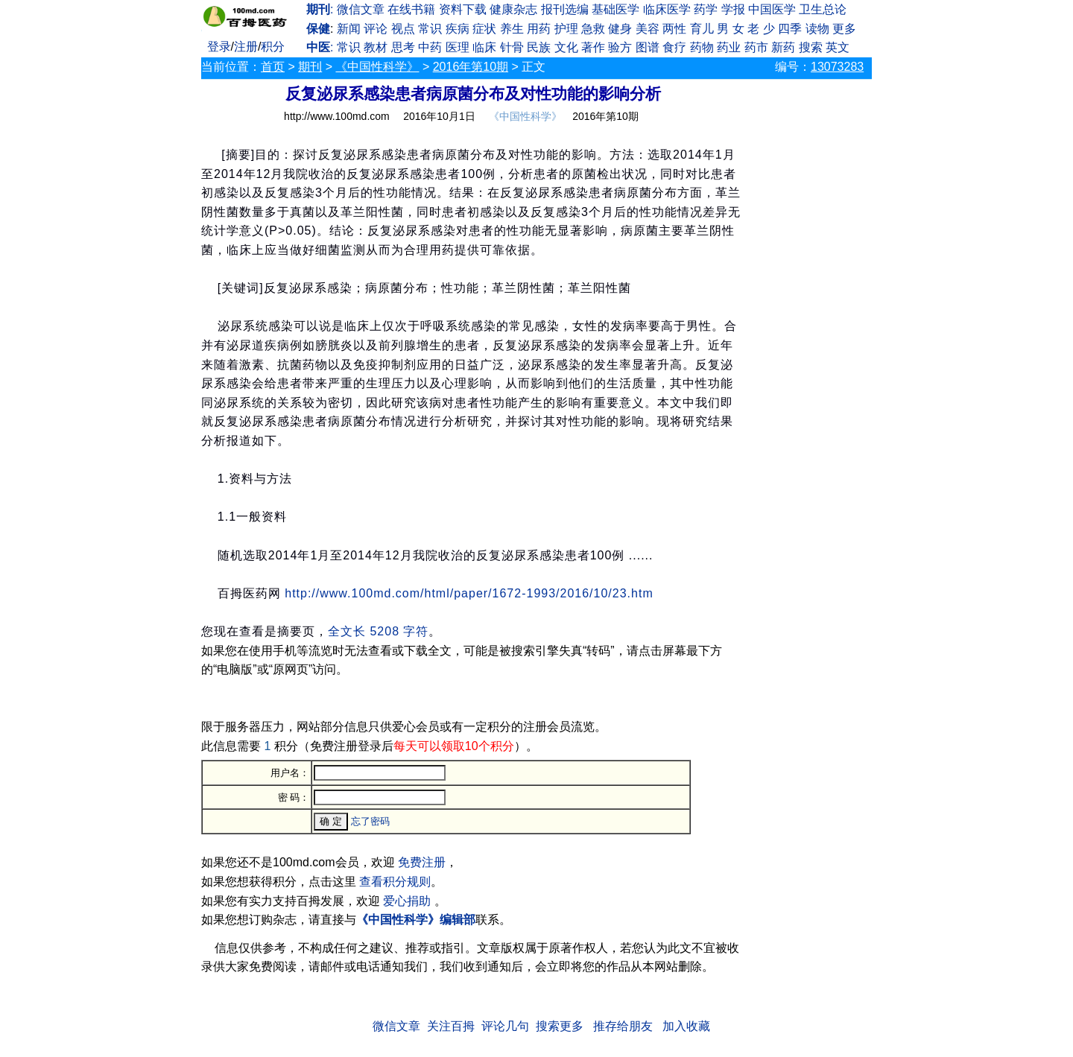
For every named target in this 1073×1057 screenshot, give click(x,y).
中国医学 (772, 9)
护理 (566, 28)
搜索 (811, 47)
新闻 (349, 28)
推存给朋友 (623, 1026)
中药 (430, 47)
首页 (273, 66)
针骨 (512, 47)
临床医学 (667, 9)
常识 (430, 28)
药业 (729, 47)
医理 (457, 47)
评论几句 (505, 1026)
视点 (403, 28)
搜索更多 (559, 1026)
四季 (790, 28)
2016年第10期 (470, 66)
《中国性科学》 (377, 66)
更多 (844, 28)
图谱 (647, 47)
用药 (539, 28)
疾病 (457, 28)
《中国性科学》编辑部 (415, 919)
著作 (593, 47)
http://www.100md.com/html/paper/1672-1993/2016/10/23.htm (469, 593)
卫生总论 (822, 9)
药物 (702, 47)
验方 (620, 47)
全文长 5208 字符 (378, 631)
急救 (593, 28)
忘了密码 (370, 821)
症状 (484, 28)
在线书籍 (411, 9)
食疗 (674, 47)
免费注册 (422, 862)
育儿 (702, 28)
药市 (756, 47)
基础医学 (615, 9)
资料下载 (463, 9)
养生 (512, 28)
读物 (817, 28)
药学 (706, 9)
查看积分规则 (395, 881)
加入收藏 (686, 1026)
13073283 (837, 66)
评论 (375, 28)
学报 (733, 9)
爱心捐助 (407, 901)
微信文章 (360, 9)
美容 (647, 28)
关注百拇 (451, 1026)
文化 (566, 47)
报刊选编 (565, 9)
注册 (246, 46)
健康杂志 (513, 9)
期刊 (310, 66)
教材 (375, 47)
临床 (484, 47)
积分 (273, 46)
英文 (837, 47)
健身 (620, 28)
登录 (219, 46)
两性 (674, 28)
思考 (403, 47)
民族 (539, 47)
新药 (783, 47)
